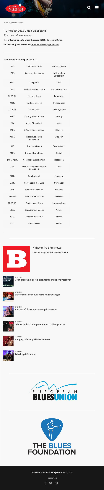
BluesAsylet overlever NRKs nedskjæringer (37, 294)
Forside (7, 22)
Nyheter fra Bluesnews (46, 247)
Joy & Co (68, 472)
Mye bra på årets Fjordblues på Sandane (36, 309)
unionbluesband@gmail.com (45, 44)
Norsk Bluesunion (15, 8)
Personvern (52, 477)
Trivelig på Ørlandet (25, 354)
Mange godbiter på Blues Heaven (32, 339)
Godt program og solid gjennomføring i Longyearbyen (43, 279)
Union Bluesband (17, 22)
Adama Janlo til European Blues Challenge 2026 (40, 324)
